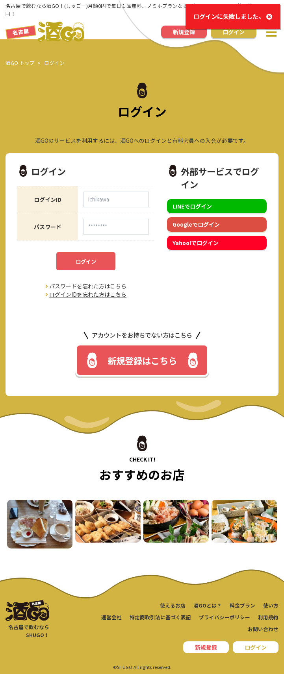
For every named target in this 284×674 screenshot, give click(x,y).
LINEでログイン (192, 206)
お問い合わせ (263, 629)
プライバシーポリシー (224, 617)
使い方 (270, 605)
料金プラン (242, 605)
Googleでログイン (196, 224)
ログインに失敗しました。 (232, 16)
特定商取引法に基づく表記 (160, 617)
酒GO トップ (20, 62)
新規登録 (184, 32)
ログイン (234, 32)
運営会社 (111, 617)
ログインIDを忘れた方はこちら (85, 294)
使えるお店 (173, 605)
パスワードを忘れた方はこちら (85, 286)
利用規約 (268, 617)
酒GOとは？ (207, 605)
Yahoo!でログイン (196, 243)
